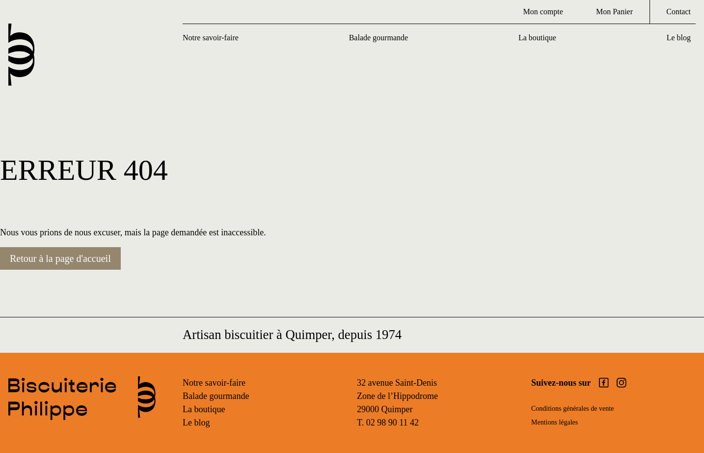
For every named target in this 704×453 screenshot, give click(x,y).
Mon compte (543, 11)
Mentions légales (554, 422)
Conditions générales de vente (572, 408)
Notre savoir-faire (211, 37)
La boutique (537, 37)
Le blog (679, 37)
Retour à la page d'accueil (60, 258)
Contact (678, 11)
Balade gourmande (378, 37)
